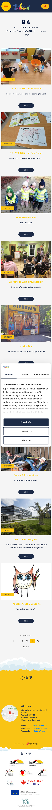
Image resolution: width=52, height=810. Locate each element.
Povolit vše (26, 422)
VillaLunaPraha (39, 731)
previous (26, 635)
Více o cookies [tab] (41, 374)
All (15, 27)
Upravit (26, 431)
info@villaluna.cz (40, 725)
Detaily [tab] (24, 374)
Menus (26, 34)
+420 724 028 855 (40, 728)
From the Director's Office (21, 31)
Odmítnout (26, 440)
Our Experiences (29, 27)
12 (38, 641)
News (42, 31)
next (26, 646)
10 (27, 641)
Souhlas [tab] (9, 374)
